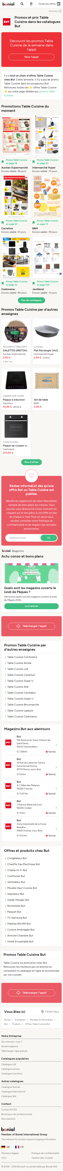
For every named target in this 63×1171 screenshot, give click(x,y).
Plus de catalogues (31, 300)
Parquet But (12, 911)
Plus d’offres (31, 462)
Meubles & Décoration (41, 1020)
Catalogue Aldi (8, 1096)
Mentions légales (10, 1153)
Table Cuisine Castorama (20, 716)
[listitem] (16, 144)
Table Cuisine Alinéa (17, 663)
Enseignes (20, 1020)
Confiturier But (14, 876)
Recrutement (8, 1118)
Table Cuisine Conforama (20, 657)
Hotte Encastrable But (18, 941)
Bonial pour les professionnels (16, 1114)
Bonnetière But (14, 905)
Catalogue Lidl (8, 1064)
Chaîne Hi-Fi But (15, 870)
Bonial (7, 1020)
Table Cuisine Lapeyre (18, 710)
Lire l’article (31, 606)
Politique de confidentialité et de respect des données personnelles (31, 524)
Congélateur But (15, 858)
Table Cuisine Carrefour (19, 674)
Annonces (55, 11)
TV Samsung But (15, 917)
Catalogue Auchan (10, 1087)
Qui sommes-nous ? (11, 1041)
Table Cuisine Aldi (16, 686)
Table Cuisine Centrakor (20, 692)
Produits (16, 1024)
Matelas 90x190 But (17, 923)
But (6, 1024)
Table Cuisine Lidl (16, 668)
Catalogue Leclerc (10, 1069)
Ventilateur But (14, 882)
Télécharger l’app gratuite (14, 1051)
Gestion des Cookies (42, 1157)
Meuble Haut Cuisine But (20, 888)
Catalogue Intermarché (13, 1091)
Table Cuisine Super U (18, 680)
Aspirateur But (14, 893)
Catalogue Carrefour (11, 1073)
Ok (48, 537)
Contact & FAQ (9, 1109)
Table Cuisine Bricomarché (21, 704)
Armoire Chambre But (18, 935)
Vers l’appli (31, 56)
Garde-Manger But (16, 899)
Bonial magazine (9, 1046)
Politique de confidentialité (45, 1153)
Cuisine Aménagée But (19, 929)
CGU (3, 1157)
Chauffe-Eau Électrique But (22, 864)
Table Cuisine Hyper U (18, 698)
